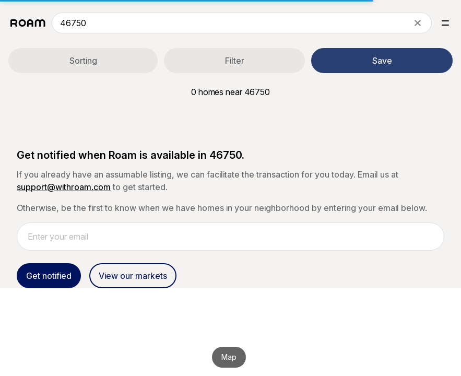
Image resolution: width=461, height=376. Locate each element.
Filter (234, 60)
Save (382, 60)
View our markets (133, 276)
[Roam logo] (27, 23)
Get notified (49, 276)
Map (229, 356)
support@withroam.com (64, 187)
